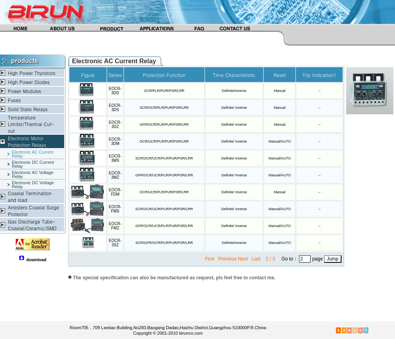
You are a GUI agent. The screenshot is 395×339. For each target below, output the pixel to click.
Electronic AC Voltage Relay (33, 174)
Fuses (14, 100)
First (210, 259)
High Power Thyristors (31, 73)
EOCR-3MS (115, 158)
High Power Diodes (29, 82)
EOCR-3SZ (115, 242)
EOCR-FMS (115, 209)
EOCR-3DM (115, 141)
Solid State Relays (28, 109)
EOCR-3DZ (115, 124)
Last (256, 259)
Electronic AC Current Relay (33, 154)
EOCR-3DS (115, 107)
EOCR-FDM (115, 192)
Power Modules (24, 91)
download (36, 259)
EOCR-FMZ (115, 226)
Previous (227, 259)
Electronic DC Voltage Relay (33, 184)
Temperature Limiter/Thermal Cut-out (31, 124)
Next (243, 259)
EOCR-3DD (115, 90)
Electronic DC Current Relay (33, 164)
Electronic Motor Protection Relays (27, 141)
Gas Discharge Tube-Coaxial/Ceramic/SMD (32, 224)
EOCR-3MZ (115, 175)
